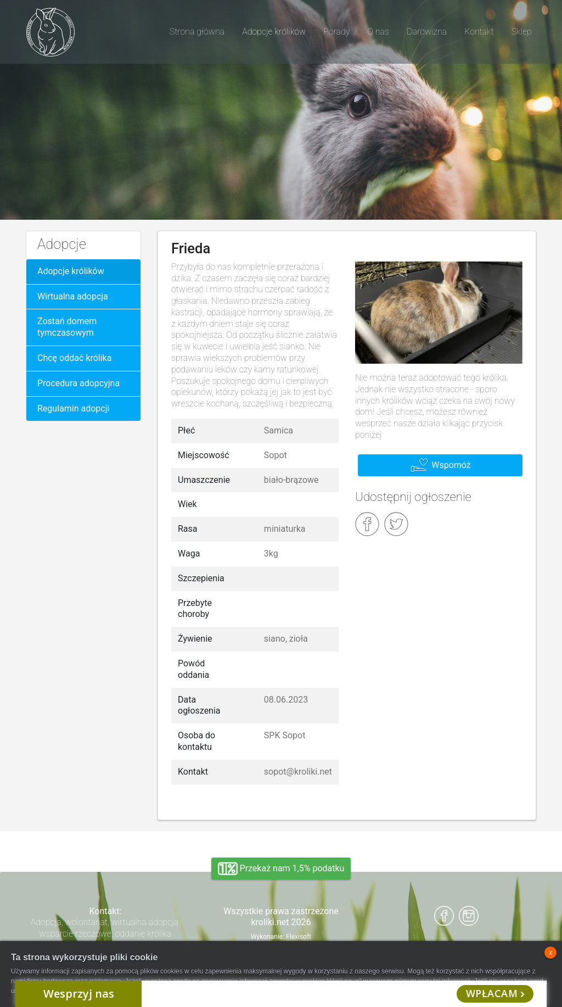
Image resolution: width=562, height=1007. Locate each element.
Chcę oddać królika (74, 358)
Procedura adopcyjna (78, 383)
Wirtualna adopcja (72, 296)
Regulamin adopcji (73, 408)
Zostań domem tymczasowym (67, 327)
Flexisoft (298, 937)
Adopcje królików (70, 271)
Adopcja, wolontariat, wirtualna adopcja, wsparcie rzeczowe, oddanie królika (106, 928)
